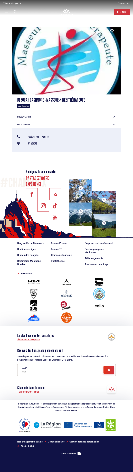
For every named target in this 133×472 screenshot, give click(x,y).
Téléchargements (94, 258)
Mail (24, 368)
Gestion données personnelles (84, 441)
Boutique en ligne (26, 249)
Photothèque (58, 261)
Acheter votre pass (28, 339)
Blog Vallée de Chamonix (30, 243)
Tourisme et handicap (96, 264)
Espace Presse (59, 243)
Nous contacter (68, 453)
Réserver (121, 12)
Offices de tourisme (61, 255)
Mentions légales (56, 441)
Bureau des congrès (28, 255)
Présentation (24, 117)
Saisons (121, 3)
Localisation (23, 124)
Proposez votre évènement (99, 243)
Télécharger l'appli (28, 391)
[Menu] (6, 11)
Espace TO (56, 249)
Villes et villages (10, 3)
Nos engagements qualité (30, 441)
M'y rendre (32, 143)
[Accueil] (66, 12)
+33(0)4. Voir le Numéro (38, 136)
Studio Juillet (27, 446)
